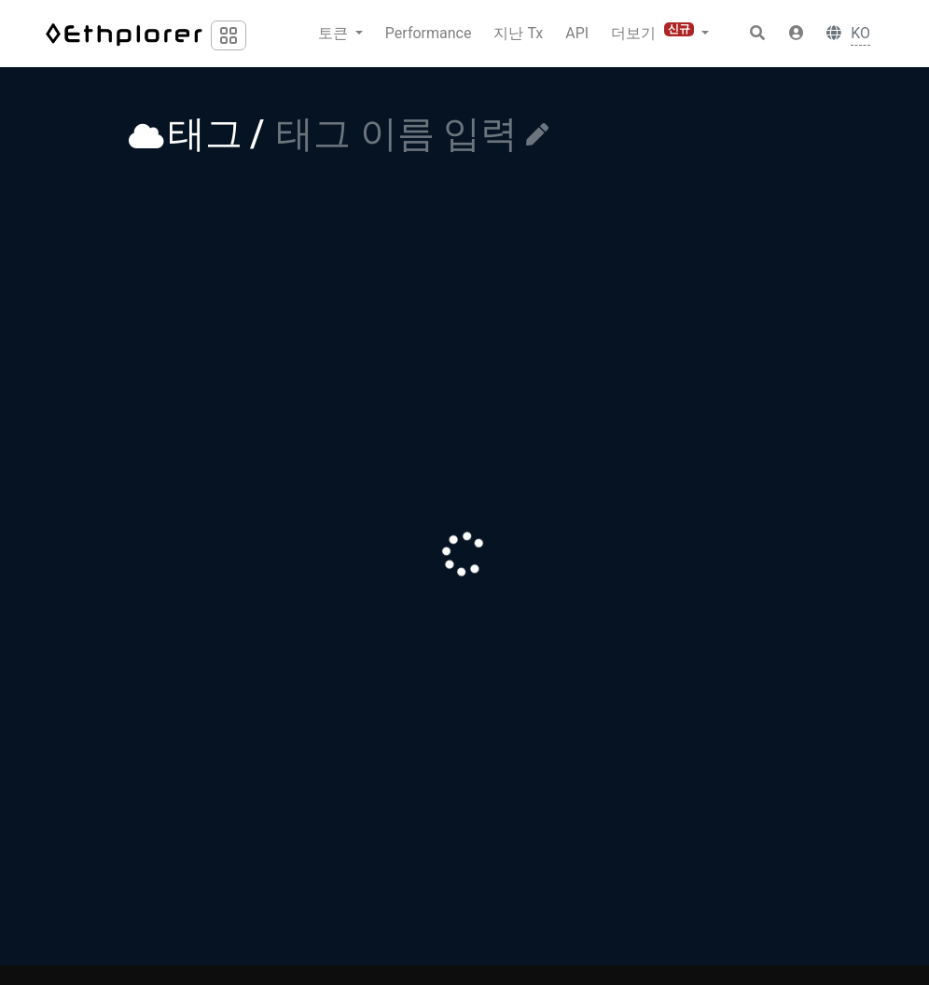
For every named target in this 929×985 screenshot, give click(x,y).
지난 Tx (518, 33)
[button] (796, 33)
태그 (205, 134)
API (577, 33)
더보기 (654, 32)
